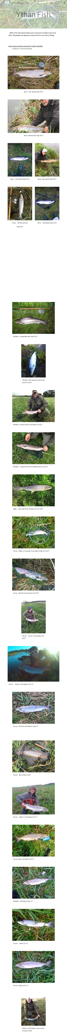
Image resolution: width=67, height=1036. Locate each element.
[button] (2, 3)
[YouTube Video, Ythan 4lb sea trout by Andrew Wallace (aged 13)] (33, 248)
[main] (33, 14)
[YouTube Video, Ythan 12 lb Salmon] (33, 282)
